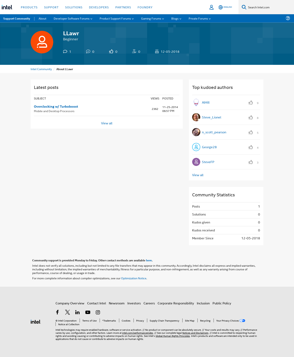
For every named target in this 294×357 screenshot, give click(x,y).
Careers (149, 303)
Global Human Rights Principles (173, 336)
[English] (225, 7)
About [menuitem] (42, 18)
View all (106, 123)
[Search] (244, 7)
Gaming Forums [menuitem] (151, 18)
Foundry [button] (145, 7)
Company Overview (70, 303)
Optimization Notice (133, 278)
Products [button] (29, 7)
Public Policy (222, 303)
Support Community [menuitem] (16, 18)
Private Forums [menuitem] (198, 18)
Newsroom (117, 303)
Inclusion (203, 303)
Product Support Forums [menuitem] (115, 18)
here (149, 260)
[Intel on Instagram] (97, 312)
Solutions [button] (73, 7)
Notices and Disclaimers (195, 333)
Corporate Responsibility (176, 303)
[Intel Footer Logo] (36, 321)
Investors (134, 303)
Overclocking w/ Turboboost (56, 106)
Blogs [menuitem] (175, 18)
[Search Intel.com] (270, 7)
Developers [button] (99, 7)
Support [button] (51, 7)
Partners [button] (123, 7)
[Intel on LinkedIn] (77, 312)
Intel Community (41, 69)
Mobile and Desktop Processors (54, 111)
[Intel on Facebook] (57, 312)
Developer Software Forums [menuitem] (72, 18)
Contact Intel (96, 303)
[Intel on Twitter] (67, 312)
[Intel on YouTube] (87, 312)
